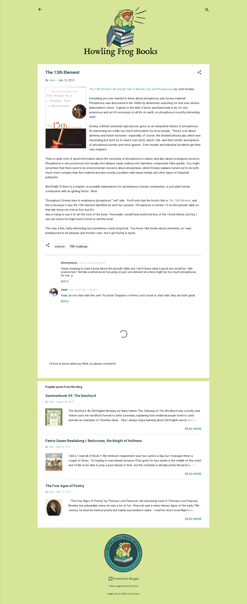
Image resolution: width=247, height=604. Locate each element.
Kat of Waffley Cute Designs (127, 594)
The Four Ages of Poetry (64, 486)
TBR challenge (79, 246)
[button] (199, 73)
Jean (64, 289)
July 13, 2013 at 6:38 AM (92, 262)
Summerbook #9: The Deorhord (70, 396)
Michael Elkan (132, 586)
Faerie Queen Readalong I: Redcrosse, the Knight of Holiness (93, 441)
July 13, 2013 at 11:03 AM (82, 289)
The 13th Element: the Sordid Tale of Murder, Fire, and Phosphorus (131, 89)
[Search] (207, 10)
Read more (193, 429)
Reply (65, 281)
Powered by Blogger (123, 578)
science (60, 246)
